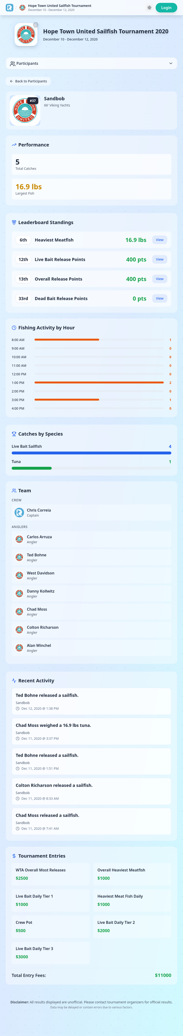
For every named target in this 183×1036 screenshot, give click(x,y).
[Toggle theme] (149, 7)
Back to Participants (28, 81)
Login (166, 7)
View (159, 239)
